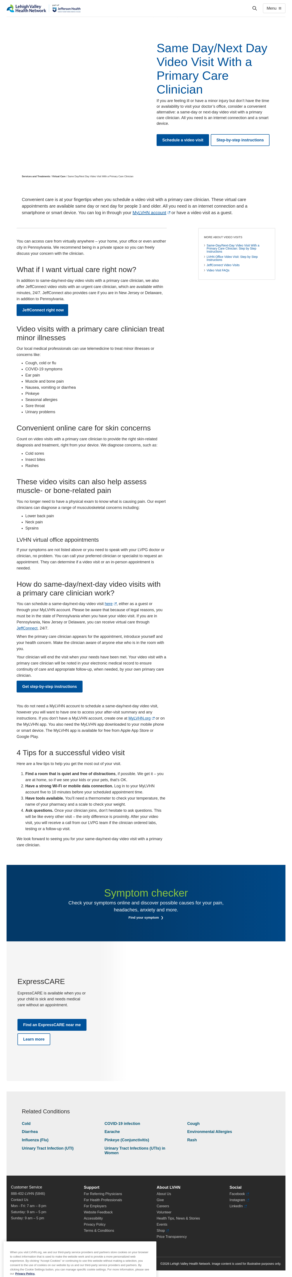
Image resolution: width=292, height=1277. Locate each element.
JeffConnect (27, 628)
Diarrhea (30, 1132)
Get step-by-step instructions (49, 686)
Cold (26, 1123)
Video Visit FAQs (218, 270)
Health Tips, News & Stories (178, 1218)
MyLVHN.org (141, 718)
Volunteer (164, 1212)
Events (162, 1224)
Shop (163, 1230)
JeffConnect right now (45, 312)
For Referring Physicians (103, 1194)
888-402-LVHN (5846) (28, 1193)
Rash (192, 1140)
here (111, 604)
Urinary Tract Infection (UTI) (48, 1148)
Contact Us (19, 1200)
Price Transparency (172, 1237)
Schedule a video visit (182, 140)
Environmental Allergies (209, 1132)
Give (160, 1200)
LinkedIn (238, 1206)
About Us (164, 1194)
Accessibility (93, 1218)
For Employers (95, 1206)
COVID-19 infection (122, 1123)
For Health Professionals (103, 1200)
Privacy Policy (95, 1224)
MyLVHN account (151, 212)
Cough (193, 1123)
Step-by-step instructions (240, 140)
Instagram (239, 1200)
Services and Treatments (36, 176)
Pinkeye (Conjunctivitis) (127, 1140)
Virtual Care (59, 176)
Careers (163, 1206)
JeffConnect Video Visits (223, 265)
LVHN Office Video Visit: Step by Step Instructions (232, 258)
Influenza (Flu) (35, 1140)
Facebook (239, 1194)
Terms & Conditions (99, 1230)
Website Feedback (98, 1212)
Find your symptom (144, 917)
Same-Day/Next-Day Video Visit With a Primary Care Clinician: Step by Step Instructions (233, 248)
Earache (112, 1132)
